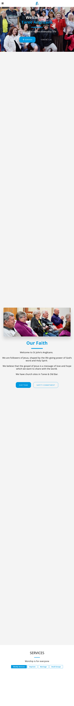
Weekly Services (19, 667)
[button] (2, 3)
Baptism (32, 667)
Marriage (43, 667)
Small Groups (56, 667)
